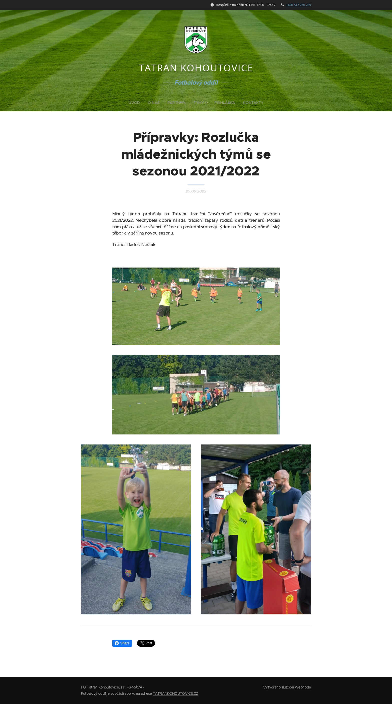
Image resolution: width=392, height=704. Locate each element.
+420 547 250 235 (298, 5)
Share (122, 643)
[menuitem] (135, 102)
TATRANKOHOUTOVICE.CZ (175, 693)
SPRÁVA (135, 687)
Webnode (303, 687)
